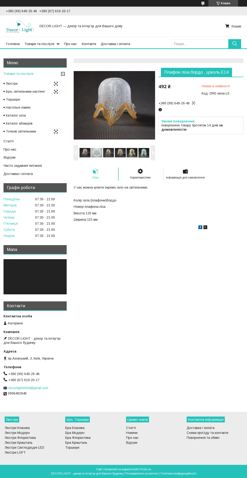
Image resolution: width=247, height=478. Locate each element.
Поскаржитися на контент (142, 473)
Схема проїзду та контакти (207, 433)
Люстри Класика (17, 428)
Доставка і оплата (115, 44)
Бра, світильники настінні (25, 91)
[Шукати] (234, 43)
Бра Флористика (78, 438)
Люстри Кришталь (19, 442)
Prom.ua (145, 469)
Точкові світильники (21, 131)
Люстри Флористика (20, 438)
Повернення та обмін (203, 438)
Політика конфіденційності (178, 473)
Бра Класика (74, 428)
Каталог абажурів (19, 123)
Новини (132, 433)
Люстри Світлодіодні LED (24, 447)
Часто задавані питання (23, 165)
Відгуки (9, 157)
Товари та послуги (39, 44)
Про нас (70, 44)
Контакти (89, 44)
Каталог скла (16, 115)
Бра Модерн (74, 433)
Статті (9, 141)
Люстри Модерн (17, 433)
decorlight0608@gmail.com (28, 388)
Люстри (12, 83)
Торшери (13, 99)
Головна (13, 44)
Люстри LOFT (15, 452)
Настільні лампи (18, 107)
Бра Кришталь (76, 442)
